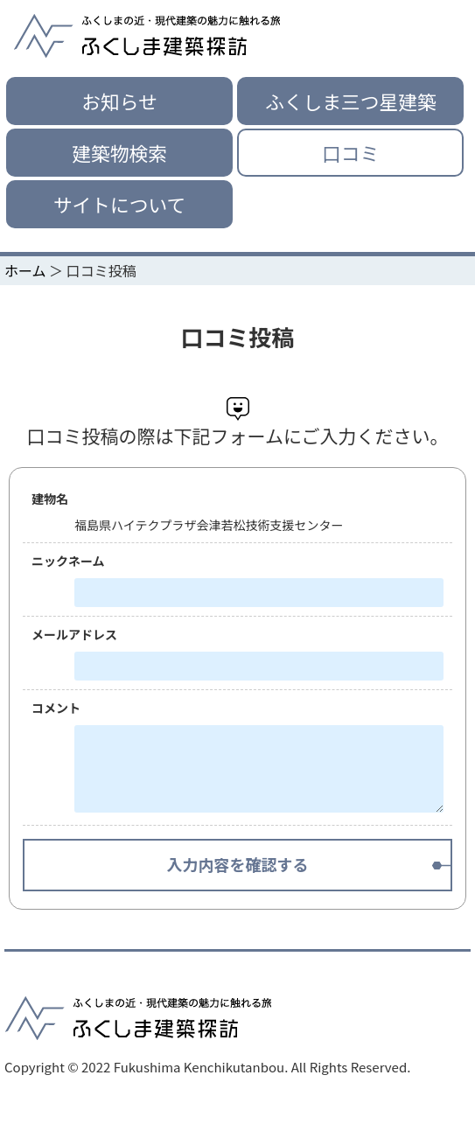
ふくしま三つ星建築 (350, 101)
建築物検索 (119, 152)
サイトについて (119, 204)
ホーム (25, 270)
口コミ (350, 152)
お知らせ (119, 101)
